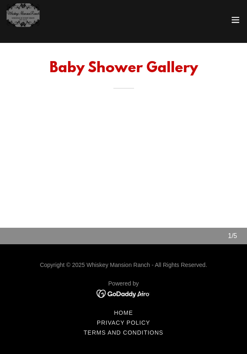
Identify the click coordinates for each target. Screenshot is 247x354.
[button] (235, 20)
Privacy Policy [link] (123, 322)
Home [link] (123, 312)
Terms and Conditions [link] (123, 332)
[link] (23, 19)
